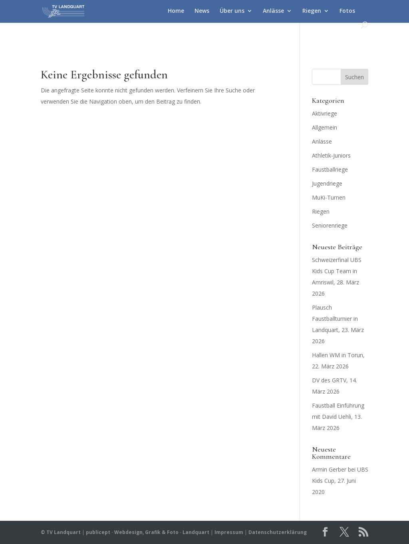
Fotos (347, 11)
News (202, 11)
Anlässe (273, 11)
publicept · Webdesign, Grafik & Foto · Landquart (147, 532)
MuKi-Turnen (328, 197)
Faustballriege (330, 169)
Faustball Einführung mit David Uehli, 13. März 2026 (338, 417)
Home (176, 11)
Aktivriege (324, 113)
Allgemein (324, 127)
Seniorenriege (329, 225)
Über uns (232, 11)
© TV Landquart (61, 532)
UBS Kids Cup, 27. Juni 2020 (340, 481)
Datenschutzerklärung (277, 532)
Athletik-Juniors (331, 155)
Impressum (228, 532)
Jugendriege (327, 183)
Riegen (311, 11)
